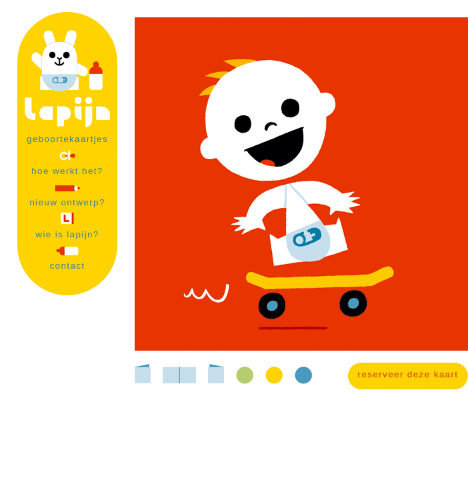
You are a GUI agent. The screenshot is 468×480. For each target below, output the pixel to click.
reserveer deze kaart (408, 374)
